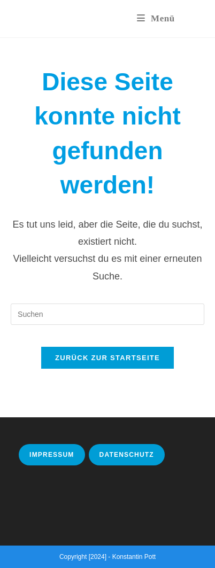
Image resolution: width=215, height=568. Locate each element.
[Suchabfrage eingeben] (107, 314)
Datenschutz (126, 454)
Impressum (51, 454)
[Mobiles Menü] (156, 18)
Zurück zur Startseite (107, 358)
